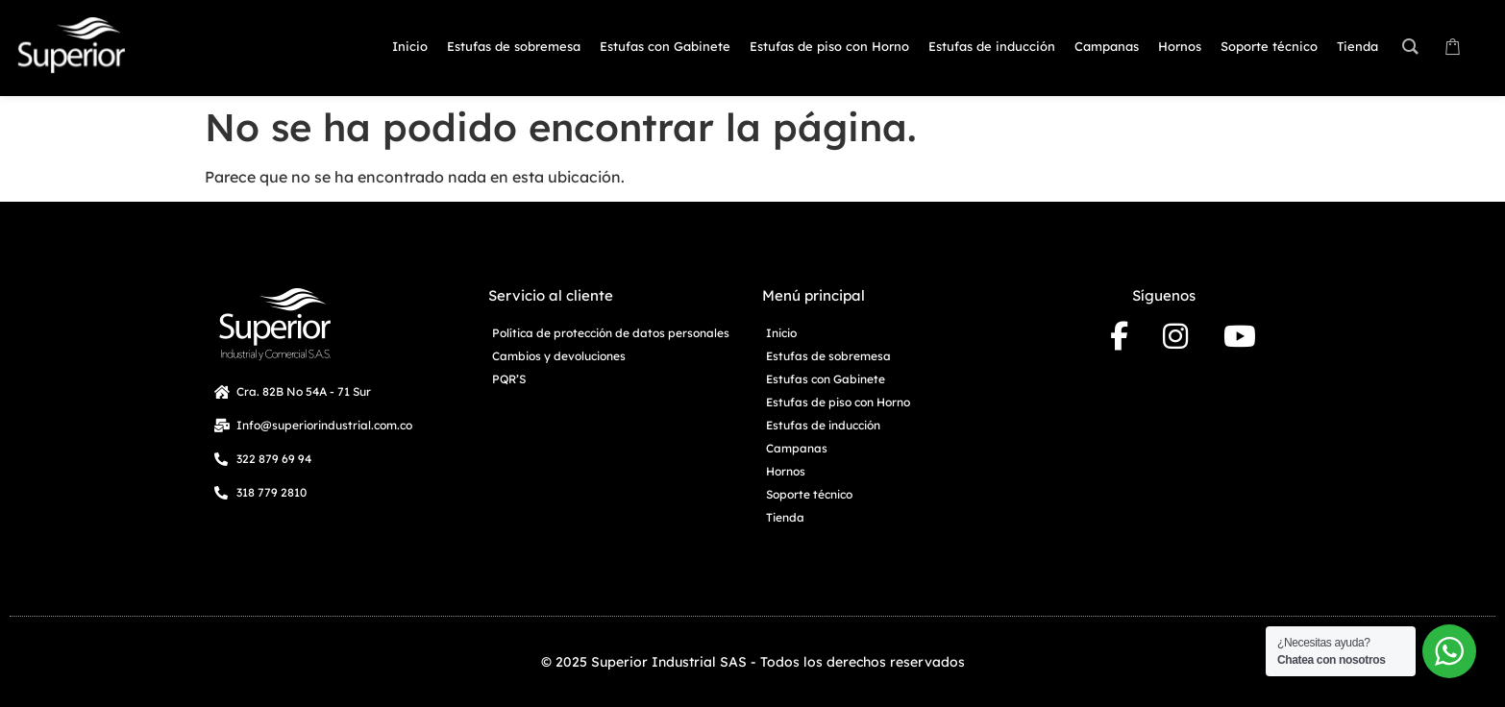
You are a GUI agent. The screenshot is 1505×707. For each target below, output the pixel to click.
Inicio (781, 333)
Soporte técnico (809, 494)
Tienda (785, 517)
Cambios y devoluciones (559, 356)
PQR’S (509, 379)
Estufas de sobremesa (828, 356)
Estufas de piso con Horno (838, 402)
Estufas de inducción (823, 425)
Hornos (785, 471)
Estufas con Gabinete (825, 379)
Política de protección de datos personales (610, 333)
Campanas (796, 448)
